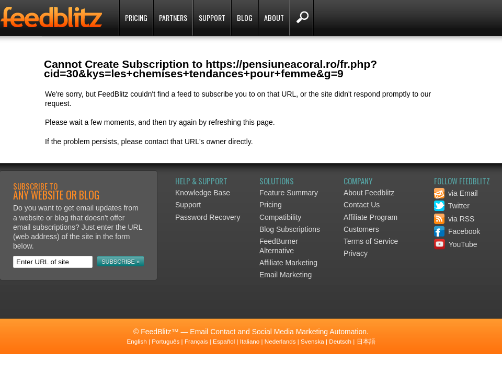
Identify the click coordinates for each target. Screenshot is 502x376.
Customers (361, 229)
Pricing (136, 17)
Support (212, 17)
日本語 (366, 341)
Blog (245, 17)
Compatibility (280, 217)
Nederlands (280, 341)
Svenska (312, 341)
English (136, 341)
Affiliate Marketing (288, 262)
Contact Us (362, 205)
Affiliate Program (370, 217)
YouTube (455, 244)
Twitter (452, 206)
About (274, 17)
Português (165, 341)
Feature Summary (288, 193)
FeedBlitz (52, 19)
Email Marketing (285, 275)
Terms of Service (371, 241)
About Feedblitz (369, 193)
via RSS (454, 219)
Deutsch (340, 341)
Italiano (250, 341)
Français (196, 341)
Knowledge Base (202, 193)
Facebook (457, 231)
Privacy (356, 253)
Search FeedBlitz (301, 18)
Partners (173, 17)
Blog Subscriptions (289, 229)
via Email (456, 193)
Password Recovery (208, 217)
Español (224, 341)
